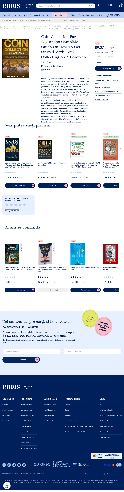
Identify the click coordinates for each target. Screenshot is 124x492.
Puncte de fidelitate (27, 432)
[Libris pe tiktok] (14, 465)
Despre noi (88, 474)
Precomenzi (35, 15)
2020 (102, 96)
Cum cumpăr (111, 474)
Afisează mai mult (101, 99)
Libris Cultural (6, 421)
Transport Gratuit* (26, 410)
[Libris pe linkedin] (24, 465)
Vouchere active (26, 442)
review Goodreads (57, 70)
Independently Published (108, 91)
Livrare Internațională (28, 415)
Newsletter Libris (26, 404)
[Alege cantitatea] (108, 62)
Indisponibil (53, 290)
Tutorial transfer (49, 415)
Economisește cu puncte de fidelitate (38, 20)
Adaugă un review (12, 211)
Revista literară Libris (71, 421)
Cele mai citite (21, 15)
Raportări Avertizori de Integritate (111, 415)
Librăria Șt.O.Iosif (8, 410)
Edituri (73, 15)
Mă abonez (27, 359)
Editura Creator (7, 415)
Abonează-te (96, 15)
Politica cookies (105, 421)
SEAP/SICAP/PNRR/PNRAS (29, 448)
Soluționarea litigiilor (106, 410)
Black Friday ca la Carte (28, 437)
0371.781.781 (114, 15)
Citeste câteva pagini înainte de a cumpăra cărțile (69, 20)
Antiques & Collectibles (26, 27)
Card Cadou (84, 15)
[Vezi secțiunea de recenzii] (10, 172)
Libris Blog (68, 415)
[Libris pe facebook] (4, 465)
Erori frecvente (49, 421)
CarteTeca (68, 404)
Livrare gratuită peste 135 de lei (12, 20)
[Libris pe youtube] (19, 465)
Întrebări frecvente (50, 404)
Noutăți (45, 15)
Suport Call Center (26, 421)
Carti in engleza (15, 27)
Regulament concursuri (107, 432)
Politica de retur (105, 437)
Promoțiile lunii (59, 15)
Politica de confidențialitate (108, 426)
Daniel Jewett (58, 66)
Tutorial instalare (49, 410)
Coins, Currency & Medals (40, 27)
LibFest (67, 410)
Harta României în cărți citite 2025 (75, 432)
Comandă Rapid (26, 426)
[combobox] (65, 6)
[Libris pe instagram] (9, 465)
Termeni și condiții (99, 474)
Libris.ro (5, 404)
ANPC (102, 404)
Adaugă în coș (25, 185)
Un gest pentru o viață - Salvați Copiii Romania (79, 426)
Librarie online (6, 27)
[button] (116, 157)
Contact (119, 474)
